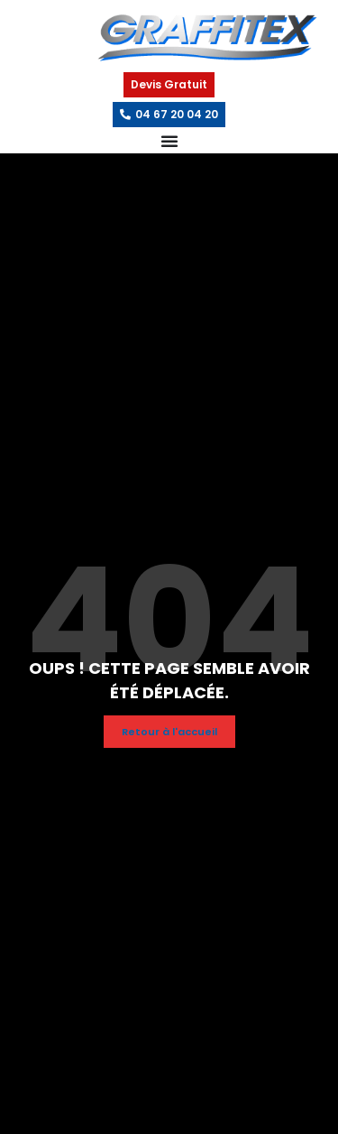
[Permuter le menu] (169, 141)
